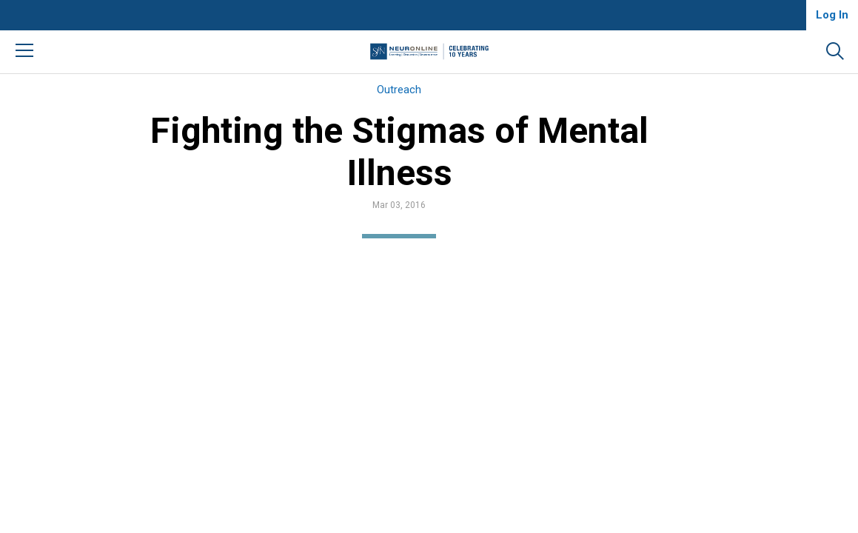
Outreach (399, 89)
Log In (832, 14)
